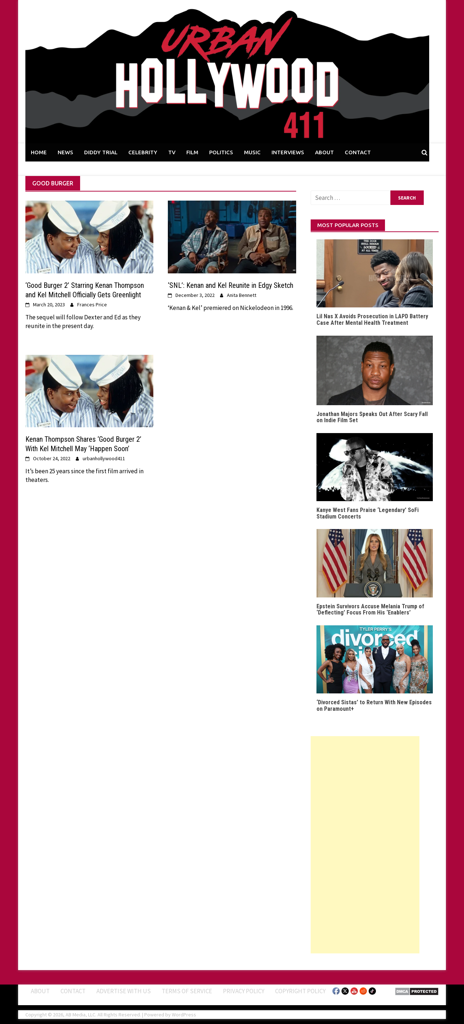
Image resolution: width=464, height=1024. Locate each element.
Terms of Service (187, 991)
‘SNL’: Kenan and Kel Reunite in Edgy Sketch (230, 285)
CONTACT (358, 152)
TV (171, 152)
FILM (192, 152)
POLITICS (221, 152)
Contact (73, 991)
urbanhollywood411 (104, 458)
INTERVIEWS (288, 152)
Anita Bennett (241, 295)
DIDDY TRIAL (100, 152)
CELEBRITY (142, 152)
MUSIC (252, 152)
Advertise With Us (123, 991)
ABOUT (324, 152)
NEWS (65, 152)
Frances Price (92, 304)
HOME (39, 152)
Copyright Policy (300, 991)
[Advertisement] (365, 844)
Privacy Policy (243, 991)
